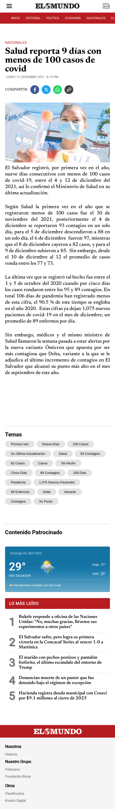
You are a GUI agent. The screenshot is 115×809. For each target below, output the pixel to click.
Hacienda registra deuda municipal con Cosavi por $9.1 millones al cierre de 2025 (63, 696)
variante (70, 492)
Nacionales (16, 42)
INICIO (15, 18)
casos (43, 463)
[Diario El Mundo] (57, 8)
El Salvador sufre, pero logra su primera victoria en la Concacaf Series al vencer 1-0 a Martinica (61, 642)
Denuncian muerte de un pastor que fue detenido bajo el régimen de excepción (56, 680)
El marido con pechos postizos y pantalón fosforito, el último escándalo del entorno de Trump (60, 662)
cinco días (19, 473)
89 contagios (50, 473)
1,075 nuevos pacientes (57, 482)
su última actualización (28, 454)
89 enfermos (20, 492)
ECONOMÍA (73, 18)
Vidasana (12, 769)
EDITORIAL (33, 18)
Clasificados (14, 793)
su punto (46, 501)
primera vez (20, 444)
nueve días (50, 444)
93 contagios (90, 454)
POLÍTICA (52, 18)
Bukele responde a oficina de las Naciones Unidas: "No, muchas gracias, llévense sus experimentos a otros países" (58, 622)
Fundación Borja (18, 776)
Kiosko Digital (15, 800)
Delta (47, 492)
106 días (79, 473)
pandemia (18, 482)
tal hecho (68, 463)
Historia (11, 754)
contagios (18, 501)
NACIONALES (96, 18)
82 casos (18, 463)
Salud (63, 454)
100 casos (80, 444)
